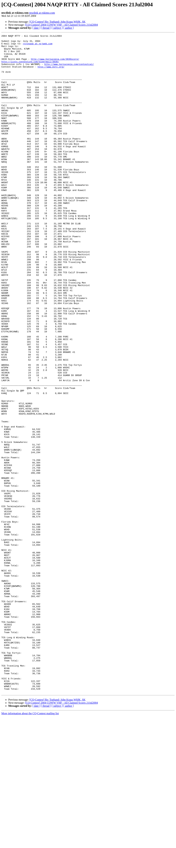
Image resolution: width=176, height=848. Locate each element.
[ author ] (68, 27)
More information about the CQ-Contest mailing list (30, 845)
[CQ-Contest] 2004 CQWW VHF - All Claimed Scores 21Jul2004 (61, 24)
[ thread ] (46, 27)
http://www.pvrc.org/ (51, 73)
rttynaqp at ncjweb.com (37, 45)
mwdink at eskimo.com (42, 12)
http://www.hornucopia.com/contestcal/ (69, 70)
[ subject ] (57, 27)
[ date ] (36, 27)
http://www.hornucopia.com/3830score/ (55, 64)
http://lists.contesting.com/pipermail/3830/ (30, 67)
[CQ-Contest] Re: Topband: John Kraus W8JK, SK (57, 21)
